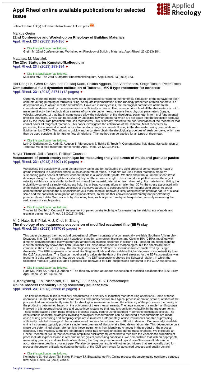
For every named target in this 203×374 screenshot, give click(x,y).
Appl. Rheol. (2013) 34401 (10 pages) (96, 158)
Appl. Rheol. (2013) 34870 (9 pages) (80, 224)
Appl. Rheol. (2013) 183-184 (48, 62)
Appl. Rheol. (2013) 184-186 (68, 37)
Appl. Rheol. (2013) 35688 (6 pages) (71, 285)
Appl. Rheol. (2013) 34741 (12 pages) (97, 88)
